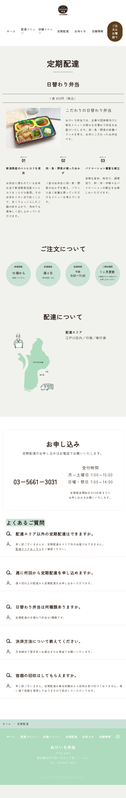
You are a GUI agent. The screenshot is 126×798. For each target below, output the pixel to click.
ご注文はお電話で (114, 38)
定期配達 (63, 38)
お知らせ (80, 38)
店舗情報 (97, 38)
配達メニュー (28, 38)
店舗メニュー (45, 38)
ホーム (11, 38)
